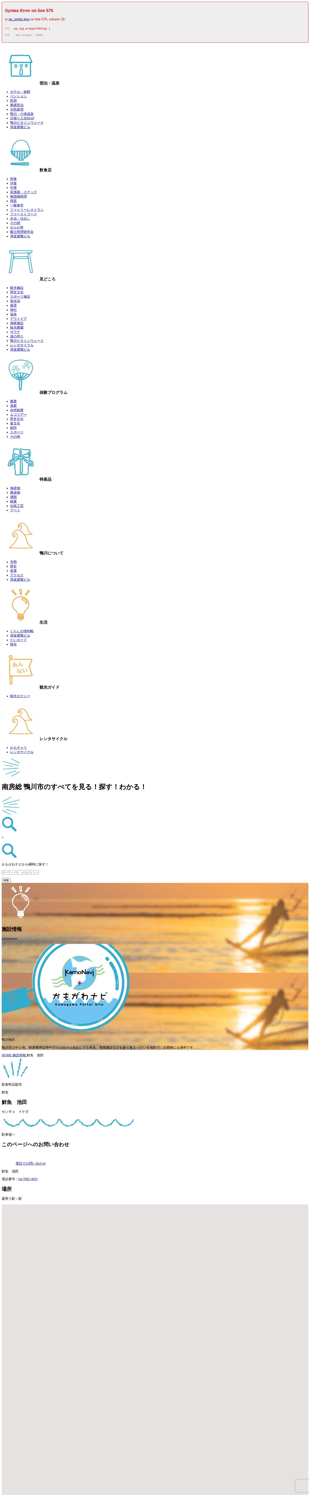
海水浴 (15, 302)
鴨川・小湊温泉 (22, 115)
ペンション (18, 97)
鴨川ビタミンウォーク (27, 124)
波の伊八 (17, 337)
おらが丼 (17, 228)
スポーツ (17, 433)
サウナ (15, 333)
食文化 (15, 424)
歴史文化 (17, 293)
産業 (13, 572)
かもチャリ (18, 749)
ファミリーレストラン (27, 211)
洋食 (13, 184)
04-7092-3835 (28, 1180)
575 (7, 29)
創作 (13, 429)
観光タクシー (20, 697)
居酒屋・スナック (23, 193)
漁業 (13, 407)
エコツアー (18, 416)
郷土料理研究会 (22, 233)
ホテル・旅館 (20, 93)
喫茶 (13, 202)
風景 (13, 306)
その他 (15, 224)
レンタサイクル (22, 346)
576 (7, 36)
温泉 (13, 315)
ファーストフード (23, 215)
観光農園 (17, 329)
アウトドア (18, 320)
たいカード (18, 641)
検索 (6, 881)
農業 (13, 402)
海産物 (15, 489)
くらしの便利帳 (22, 632)
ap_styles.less (19, 19)
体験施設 (17, 324)
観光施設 (17, 289)
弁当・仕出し (20, 220)
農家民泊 (17, 106)
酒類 (13, 498)
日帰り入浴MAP (22, 119)
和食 (13, 180)
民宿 (13, 102)
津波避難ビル (20, 128)
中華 (13, 189)
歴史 (13, 567)
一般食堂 (17, 206)
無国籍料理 (18, 198)
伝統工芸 (17, 507)
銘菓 (13, 502)
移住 (13, 645)
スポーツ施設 (20, 298)
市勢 (13, 563)
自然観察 (17, 411)
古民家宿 (17, 110)
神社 (13, 311)
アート (15, 511)
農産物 (15, 494)
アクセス (17, 576)
